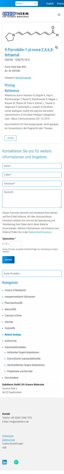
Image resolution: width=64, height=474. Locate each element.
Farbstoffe (10, 328)
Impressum (8, 435)
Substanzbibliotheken (15, 347)
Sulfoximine (11, 340)
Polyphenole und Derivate (19, 371)
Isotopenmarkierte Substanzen (20, 296)
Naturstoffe (10, 309)
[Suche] (59, 273)
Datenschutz (8, 439)
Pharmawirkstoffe (13, 302)
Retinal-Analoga (23, 77)
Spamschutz (9, 238)
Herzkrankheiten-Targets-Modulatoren (26, 365)
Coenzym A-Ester (13, 315)
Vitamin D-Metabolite (15, 290)
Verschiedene (11, 377)
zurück (10, 137)
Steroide (9, 321)
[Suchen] (35, 3)
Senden (8, 259)
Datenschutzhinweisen (40, 232)
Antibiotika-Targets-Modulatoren (23, 352)
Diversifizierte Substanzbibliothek (23, 358)
